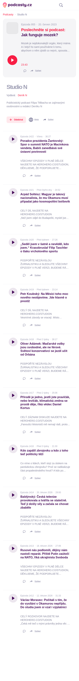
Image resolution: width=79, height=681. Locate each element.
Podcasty (8, 14)
